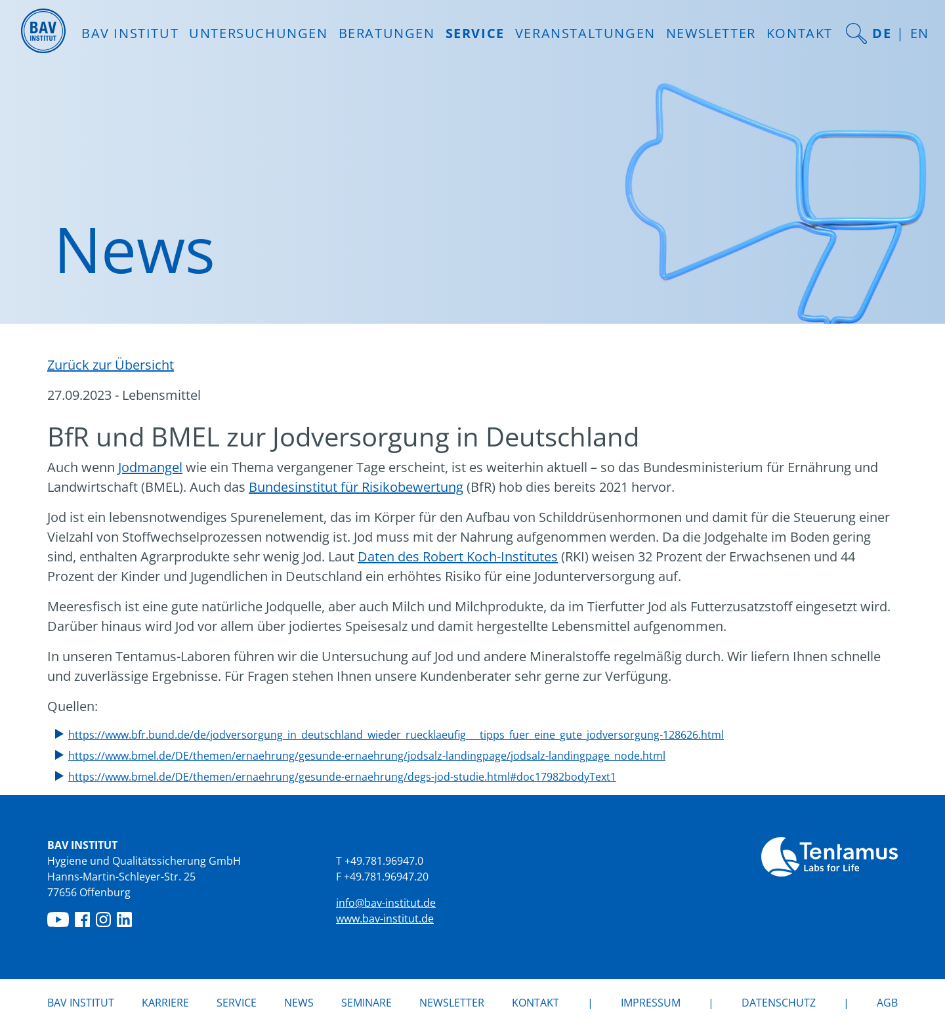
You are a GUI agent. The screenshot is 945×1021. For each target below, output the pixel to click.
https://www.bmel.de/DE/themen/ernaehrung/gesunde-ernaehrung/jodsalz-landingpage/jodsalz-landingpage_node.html (366, 756)
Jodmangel (150, 467)
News (299, 1002)
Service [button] (475, 33)
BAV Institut (80, 1002)
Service (237, 1002)
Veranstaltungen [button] (585, 33)
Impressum (651, 1002)
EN (919, 33)
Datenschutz (779, 1002)
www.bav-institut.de (385, 918)
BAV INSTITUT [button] (129, 33)
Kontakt (799, 33)
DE (881, 33)
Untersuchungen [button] (258, 33)
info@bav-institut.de (386, 903)
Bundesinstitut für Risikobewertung (356, 487)
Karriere (165, 1002)
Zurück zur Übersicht (110, 365)
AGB (887, 1002)
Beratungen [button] (387, 33)
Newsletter (711, 33)
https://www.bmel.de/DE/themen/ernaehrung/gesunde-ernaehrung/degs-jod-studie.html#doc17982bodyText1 (342, 777)
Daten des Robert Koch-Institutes (458, 556)
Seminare (366, 1002)
